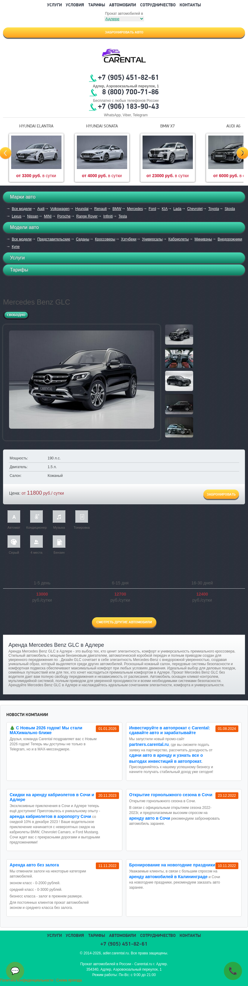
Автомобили (122, 5)
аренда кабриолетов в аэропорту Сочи (50, 816)
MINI (48, 216)
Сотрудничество (158, 5)
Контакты (190, 5)
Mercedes (135, 209)
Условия (75, 5)
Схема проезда (69, 980)
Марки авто (23, 196)
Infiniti (108, 216)
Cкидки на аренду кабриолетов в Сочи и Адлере (52, 797)
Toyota (213, 209)
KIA (165, 209)
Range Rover (87, 216)
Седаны (82, 239)
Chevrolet (194, 209)
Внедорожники (230, 239)
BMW (116, 209)
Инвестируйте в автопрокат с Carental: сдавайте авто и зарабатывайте (169, 730)
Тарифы (96, 5)
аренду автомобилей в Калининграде (168, 876)
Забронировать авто (124, 32)
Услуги (54, 5)
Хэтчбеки (128, 239)
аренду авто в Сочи (149, 818)
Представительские (53, 239)
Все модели (22, 209)
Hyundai (82, 209)
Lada (177, 209)
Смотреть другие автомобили (124, 622)
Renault (100, 209)
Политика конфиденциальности (26, 980)
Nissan (32, 216)
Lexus (16, 216)
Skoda (230, 209)
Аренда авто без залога (34, 864)
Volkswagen (60, 209)
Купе (16, 247)
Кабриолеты (178, 239)
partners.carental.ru (149, 744)
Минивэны (203, 239)
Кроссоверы (105, 239)
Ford (152, 209)
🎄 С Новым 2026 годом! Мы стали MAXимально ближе (46, 730)
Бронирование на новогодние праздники (172, 864)
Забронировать (221, 494)
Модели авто (24, 227)
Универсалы (152, 239)
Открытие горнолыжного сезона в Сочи (170, 794)
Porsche (64, 216)
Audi (41, 209)
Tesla (122, 216)
